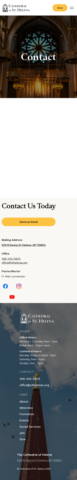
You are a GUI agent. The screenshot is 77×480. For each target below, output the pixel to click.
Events (24, 420)
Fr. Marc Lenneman (13, 276)
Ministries (26, 408)
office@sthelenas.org (14, 262)
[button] (72, 8)
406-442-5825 (11, 258)
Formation (26, 414)
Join (22, 433)
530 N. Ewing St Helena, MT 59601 (39, 460)
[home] (17, 8)
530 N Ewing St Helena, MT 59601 (24, 245)
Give (22, 439)
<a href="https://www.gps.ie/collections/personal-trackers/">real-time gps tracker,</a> (38, 147)
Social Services (30, 427)
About (23, 401)
